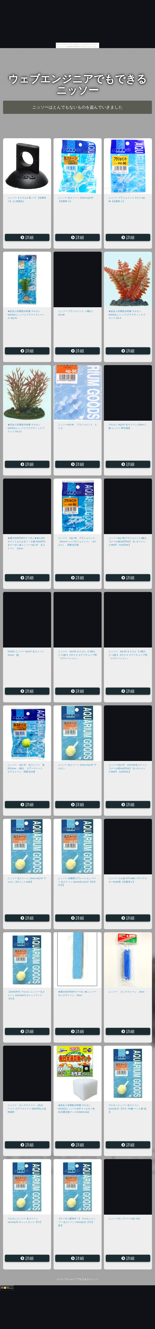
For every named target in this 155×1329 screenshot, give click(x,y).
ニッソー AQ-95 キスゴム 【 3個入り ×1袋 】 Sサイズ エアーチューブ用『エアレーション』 (77, 655)
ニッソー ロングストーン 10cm (126, 991)
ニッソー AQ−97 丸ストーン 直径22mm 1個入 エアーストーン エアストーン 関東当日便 (26, 768)
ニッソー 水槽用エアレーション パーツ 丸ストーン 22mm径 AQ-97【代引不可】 (77, 881)
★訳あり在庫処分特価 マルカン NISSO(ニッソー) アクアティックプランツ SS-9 (126, 314)
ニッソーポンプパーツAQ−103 (124, 1218)
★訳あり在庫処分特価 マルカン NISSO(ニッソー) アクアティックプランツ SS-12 (26, 428)
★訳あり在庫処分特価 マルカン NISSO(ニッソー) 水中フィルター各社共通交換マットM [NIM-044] (76, 1108)
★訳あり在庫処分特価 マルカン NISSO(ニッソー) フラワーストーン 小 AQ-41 (26, 314)
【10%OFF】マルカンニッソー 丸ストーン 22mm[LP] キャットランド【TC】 (26, 995)
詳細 (27, 237)
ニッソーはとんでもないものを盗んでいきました (77, 107)
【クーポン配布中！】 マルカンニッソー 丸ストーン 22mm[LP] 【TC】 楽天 (76, 1222)
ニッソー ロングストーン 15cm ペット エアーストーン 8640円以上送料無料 (28, 1108)
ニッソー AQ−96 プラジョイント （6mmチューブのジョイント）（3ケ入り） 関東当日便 (77, 541)
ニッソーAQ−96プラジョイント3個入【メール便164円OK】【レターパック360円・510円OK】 (127, 541)
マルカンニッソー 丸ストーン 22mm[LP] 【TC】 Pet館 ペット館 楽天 (127, 1108)
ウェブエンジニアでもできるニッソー (77, 84)
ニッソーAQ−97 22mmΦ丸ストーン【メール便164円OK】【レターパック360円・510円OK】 (127, 768)
